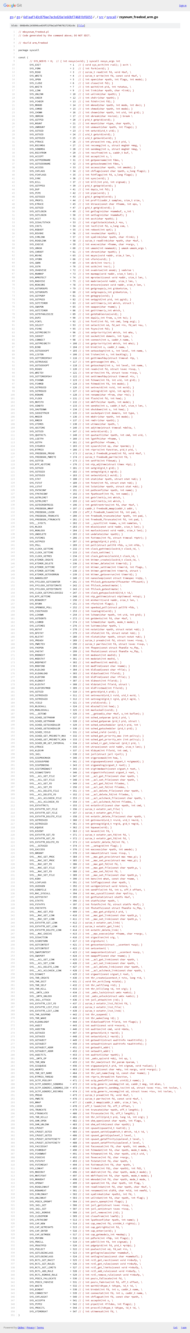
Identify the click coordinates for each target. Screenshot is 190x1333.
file (81, 25)
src (101, 17)
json (184, 1327)
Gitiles (21, 1327)
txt (175, 1327)
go (12, 17)
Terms (40, 1327)
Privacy (30, 1327)
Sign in (183, 5)
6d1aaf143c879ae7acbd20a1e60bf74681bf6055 (57, 17)
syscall (111, 17)
